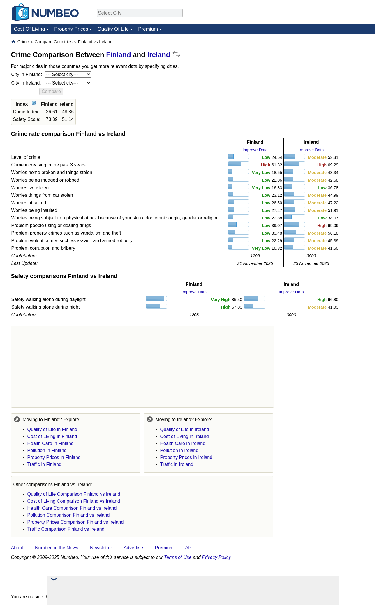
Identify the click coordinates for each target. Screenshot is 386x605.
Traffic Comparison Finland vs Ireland (66, 529)
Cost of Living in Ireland (184, 436)
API (189, 547)
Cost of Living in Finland (52, 436)
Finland (118, 55)
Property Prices (71, 29)
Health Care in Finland (50, 443)
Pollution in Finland (47, 450)
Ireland (158, 55)
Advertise (133, 547)
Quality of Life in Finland (52, 429)
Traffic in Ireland (176, 464)
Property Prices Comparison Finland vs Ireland (75, 522)
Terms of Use (178, 557)
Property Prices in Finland (54, 457)
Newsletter (101, 547)
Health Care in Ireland (183, 443)
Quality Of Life (113, 29)
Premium (148, 29)
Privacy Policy (216, 557)
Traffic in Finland (44, 464)
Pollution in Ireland (179, 450)
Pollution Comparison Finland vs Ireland (68, 515)
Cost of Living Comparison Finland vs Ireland (73, 501)
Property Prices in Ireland (186, 457)
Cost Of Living (29, 29)
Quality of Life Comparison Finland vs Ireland (73, 494)
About (17, 547)
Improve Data (254, 149)
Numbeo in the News (56, 547)
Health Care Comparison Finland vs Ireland (72, 508)
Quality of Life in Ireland (184, 429)
